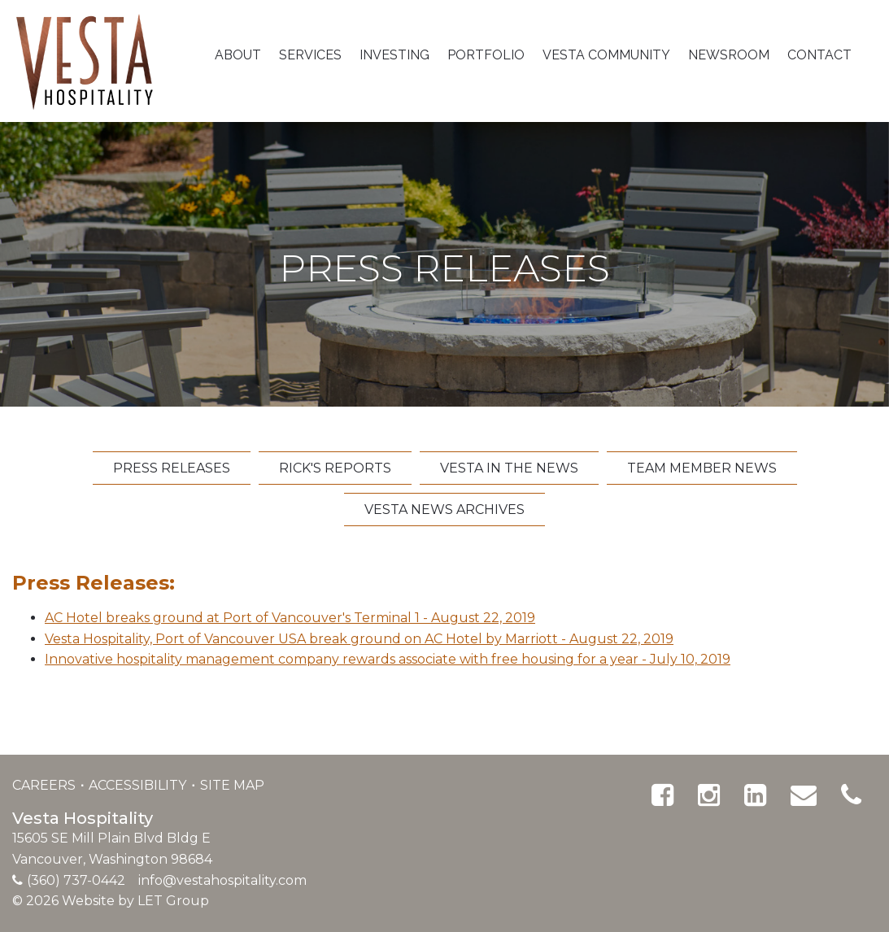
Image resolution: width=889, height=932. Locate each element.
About (238, 55)
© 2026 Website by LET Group (110, 900)
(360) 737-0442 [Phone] (76, 880)
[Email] (803, 795)
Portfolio (486, 55)
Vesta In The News (509, 468)
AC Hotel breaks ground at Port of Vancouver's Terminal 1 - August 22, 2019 (290, 617)
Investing (394, 55)
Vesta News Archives (444, 509)
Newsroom (728, 55)
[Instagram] (709, 795)
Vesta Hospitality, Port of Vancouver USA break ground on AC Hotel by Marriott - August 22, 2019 (359, 639)
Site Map (232, 785)
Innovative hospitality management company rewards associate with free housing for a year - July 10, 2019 (387, 659)
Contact (819, 55)
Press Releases (171, 468)
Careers (45, 785)
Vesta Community (606, 55)
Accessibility (139, 785)
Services (310, 55)
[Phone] (851, 795)
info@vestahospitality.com (222, 880)
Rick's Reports (335, 468)
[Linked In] (755, 795)
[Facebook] (662, 795)
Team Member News (702, 468)
